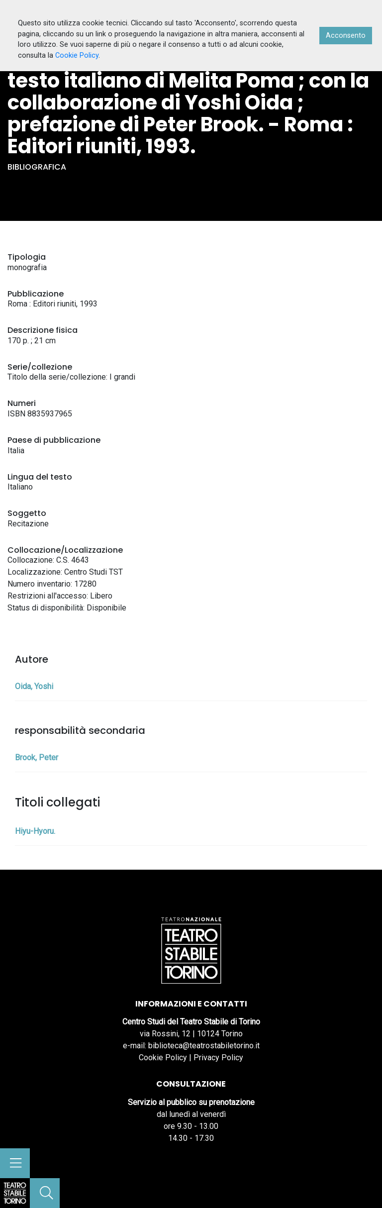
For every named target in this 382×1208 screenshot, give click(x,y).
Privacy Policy (218, 1057)
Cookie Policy (163, 1057)
